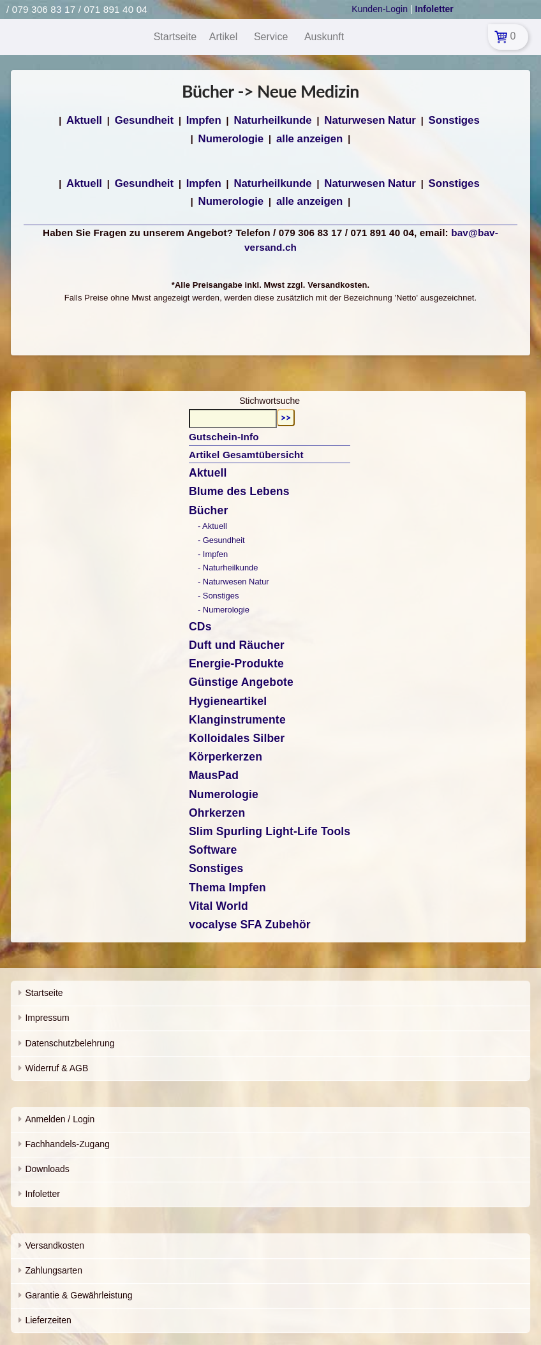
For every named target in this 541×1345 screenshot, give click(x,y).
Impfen (203, 120)
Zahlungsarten (53, 1270)
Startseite (44, 993)
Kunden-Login (380, 9)
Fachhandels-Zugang (67, 1144)
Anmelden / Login (59, 1119)
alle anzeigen (309, 139)
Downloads (47, 1169)
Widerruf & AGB (56, 1068)
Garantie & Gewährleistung (78, 1295)
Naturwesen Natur (370, 120)
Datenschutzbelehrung (69, 1043)
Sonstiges (454, 120)
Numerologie (231, 139)
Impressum (47, 1018)
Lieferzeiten (48, 1320)
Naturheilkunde (272, 120)
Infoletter (42, 1194)
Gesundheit (144, 120)
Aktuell (84, 120)
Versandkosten (54, 1245)
